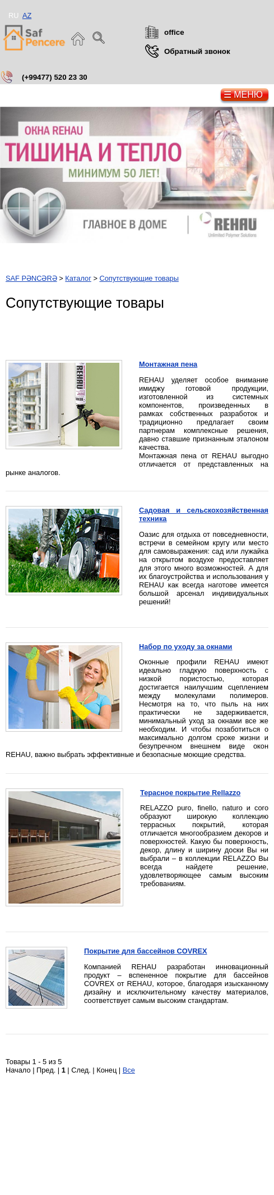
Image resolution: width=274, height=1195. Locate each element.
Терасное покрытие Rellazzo (190, 792)
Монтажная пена (168, 364)
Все (129, 1070)
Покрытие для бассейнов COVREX (145, 951)
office (174, 32)
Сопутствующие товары (138, 278)
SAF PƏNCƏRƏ (31, 278)
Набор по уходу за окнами (186, 646)
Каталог (78, 278)
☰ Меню (243, 94)
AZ (26, 15)
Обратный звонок (197, 51)
